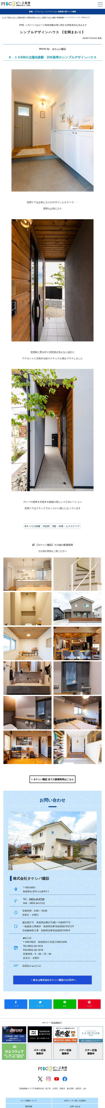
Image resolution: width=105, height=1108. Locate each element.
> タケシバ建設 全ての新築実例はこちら (52, 779)
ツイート (40, 1004)
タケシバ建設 (59, 48)
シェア (15, 1004)
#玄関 (46, 526)
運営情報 (28, 1106)
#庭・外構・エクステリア (66, 526)
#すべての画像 (32, 526)
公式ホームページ (31, 965)
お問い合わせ (75, 1106)
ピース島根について (29, 1100)
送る (65, 1004)
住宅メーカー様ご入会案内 (75, 1100)
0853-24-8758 (36, 899)
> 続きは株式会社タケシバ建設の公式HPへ (53, 979)
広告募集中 (56, 1022)
